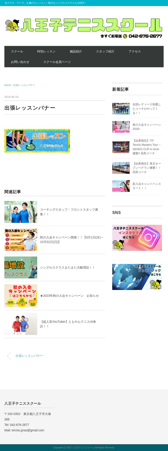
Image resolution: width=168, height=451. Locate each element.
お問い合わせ (20, 62)
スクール (17, 51)
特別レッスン (46, 51)
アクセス (135, 51)
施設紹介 (76, 51)
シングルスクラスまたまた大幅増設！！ (67, 267)
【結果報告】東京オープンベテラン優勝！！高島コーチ (147, 168)
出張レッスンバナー (24, 85)
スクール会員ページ (57, 62)
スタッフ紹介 (105, 51)
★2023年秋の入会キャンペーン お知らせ (69, 295)
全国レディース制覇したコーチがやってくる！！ (147, 108)
